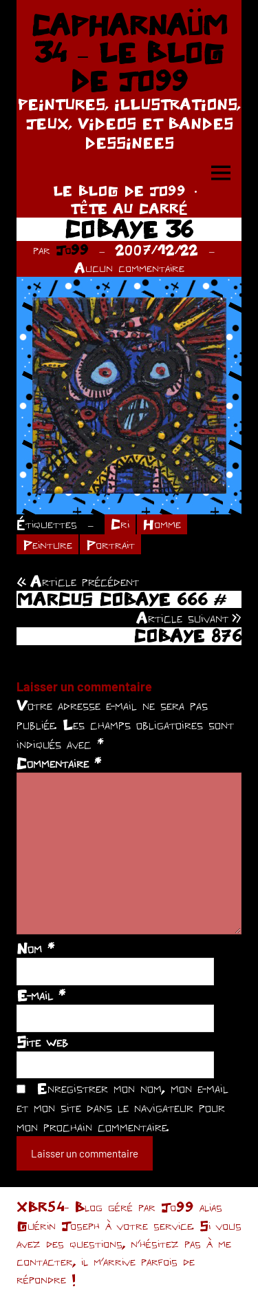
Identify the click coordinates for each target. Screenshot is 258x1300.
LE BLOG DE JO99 (119, 190)
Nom (35, 948)
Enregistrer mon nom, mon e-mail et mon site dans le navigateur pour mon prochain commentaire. (122, 1107)
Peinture (47, 544)
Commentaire (59, 763)
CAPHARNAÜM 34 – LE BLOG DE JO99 (129, 52)
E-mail (41, 995)
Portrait (110, 544)
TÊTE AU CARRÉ (129, 208)
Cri (120, 523)
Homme (162, 523)
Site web (42, 1041)
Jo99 (72, 249)
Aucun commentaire (129, 267)
